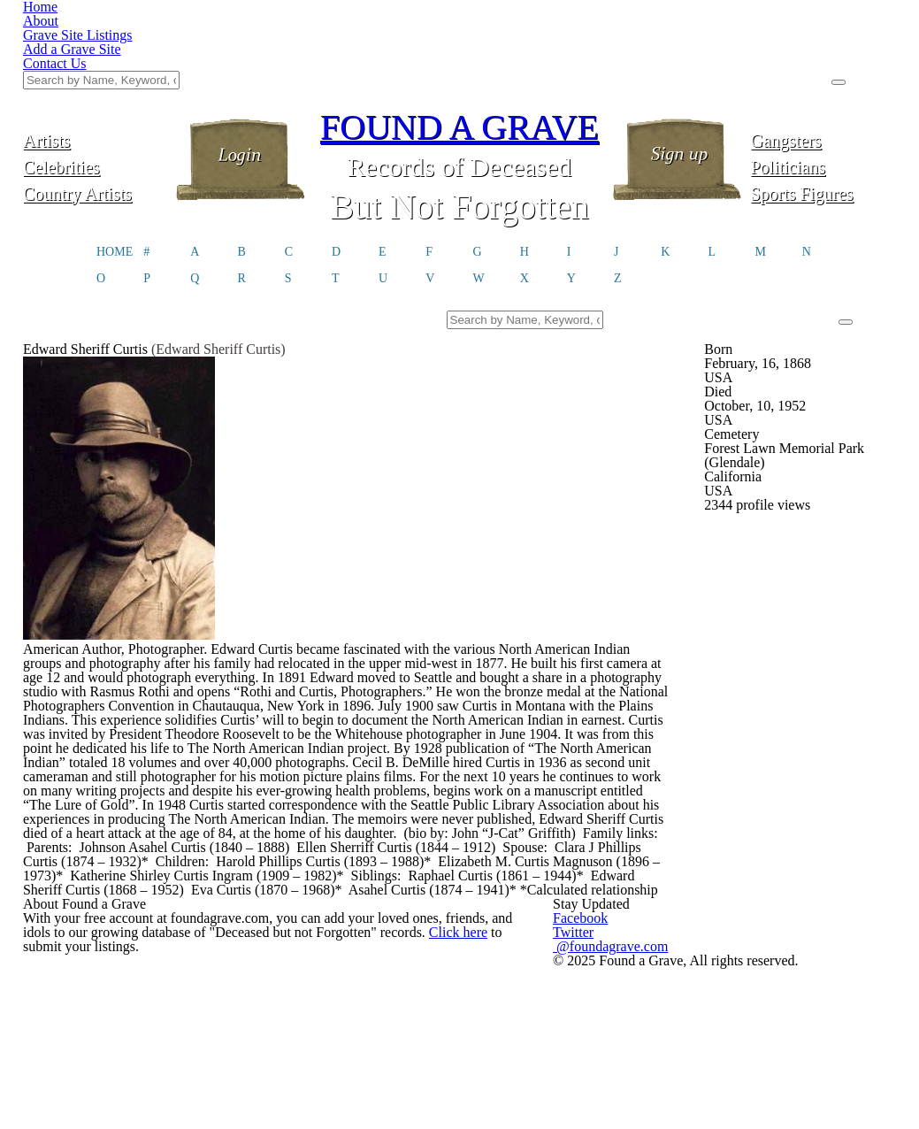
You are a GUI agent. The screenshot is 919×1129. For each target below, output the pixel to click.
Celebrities (96, 77)
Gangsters (823, 51)
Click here (473, 1082)
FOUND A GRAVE (460, 37)
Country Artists (95, 104)
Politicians (823, 77)
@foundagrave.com (705, 1076)
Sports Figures (823, 104)
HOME (114, 165)
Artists (95, 51)
